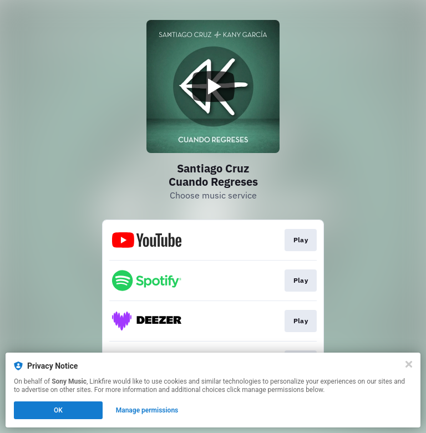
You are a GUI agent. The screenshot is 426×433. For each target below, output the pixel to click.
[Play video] (213, 86)
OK (58, 410)
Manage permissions (147, 410)
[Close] (409, 364)
